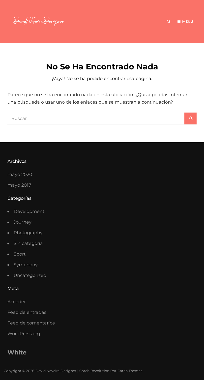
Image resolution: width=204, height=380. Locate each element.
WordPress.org (23, 333)
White (17, 352)
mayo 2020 (19, 174)
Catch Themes (129, 371)
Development (29, 211)
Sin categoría (28, 243)
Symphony (26, 264)
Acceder (16, 301)
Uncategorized (30, 275)
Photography (28, 232)
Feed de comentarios (31, 323)
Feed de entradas (26, 312)
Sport (20, 254)
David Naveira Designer (55, 371)
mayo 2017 (19, 185)
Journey (22, 222)
